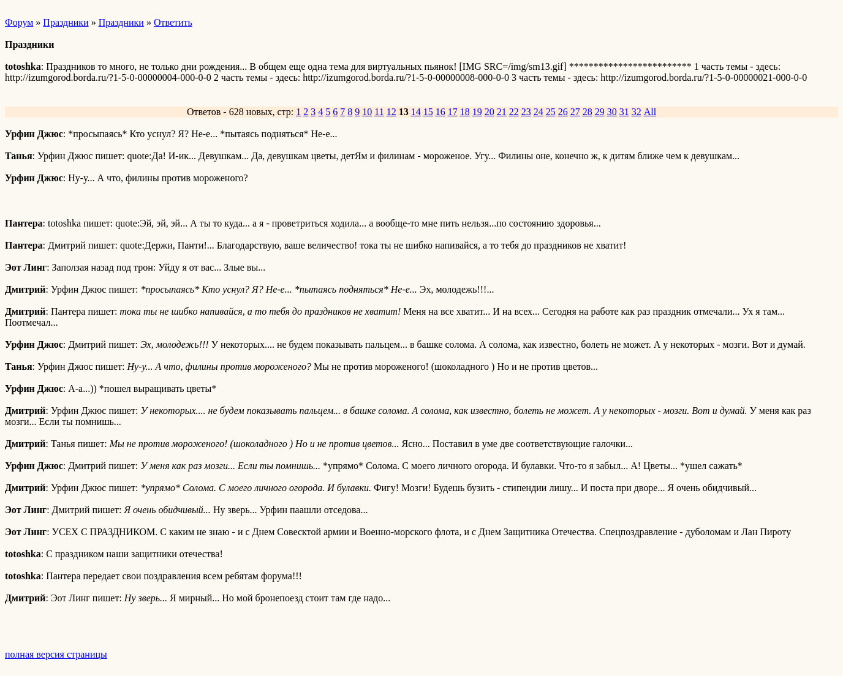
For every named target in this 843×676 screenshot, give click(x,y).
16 (440, 112)
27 (575, 112)
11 (379, 112)
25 (551, 112)
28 (587, 112)
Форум (19, 22)
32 (636, 112)
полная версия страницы (56, 654)
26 (563, 112)
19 (477, 112)
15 (428, 112)
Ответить (173, 22)
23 (526, 112)
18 (465, 112)
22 (514, 112)
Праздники (65, 22)
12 (391, 112)
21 (502, 112)
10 (367, 112)
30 (612, 112)
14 (416, 112)
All (650, 112)
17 (453, 112)
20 (489, 112)
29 (600, 112)
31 (624, 112)
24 (538, 112)
